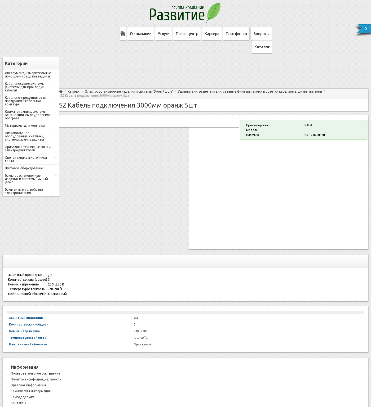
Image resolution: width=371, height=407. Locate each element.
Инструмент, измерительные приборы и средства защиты (28, 74)
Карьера (212, 34)
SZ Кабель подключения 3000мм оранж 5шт (94, 95)
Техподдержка (23, 397)
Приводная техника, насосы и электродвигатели (28, 148)
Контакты (18, 403)
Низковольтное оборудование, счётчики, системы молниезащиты (24, 136)
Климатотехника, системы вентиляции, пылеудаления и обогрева (28, 115)
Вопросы (261, 34)
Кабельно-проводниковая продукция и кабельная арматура (25, 101)
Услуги (163, 34)
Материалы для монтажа (25, 125)
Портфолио (236, 34)
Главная (61, 91)
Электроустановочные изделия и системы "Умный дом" (26, 179)
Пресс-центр (187, 34)
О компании (140, 34)
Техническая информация (31, 391)
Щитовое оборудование (24, 168)
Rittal (308, 125)
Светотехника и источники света (26, 159)
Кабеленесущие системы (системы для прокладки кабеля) (24, 87)
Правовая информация (28, 385)
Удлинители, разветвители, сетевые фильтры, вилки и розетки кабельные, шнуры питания (250, 91)
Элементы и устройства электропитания (24, 191)
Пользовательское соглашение (35, 373)
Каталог (262, 47)
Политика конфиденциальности (36, 379)
